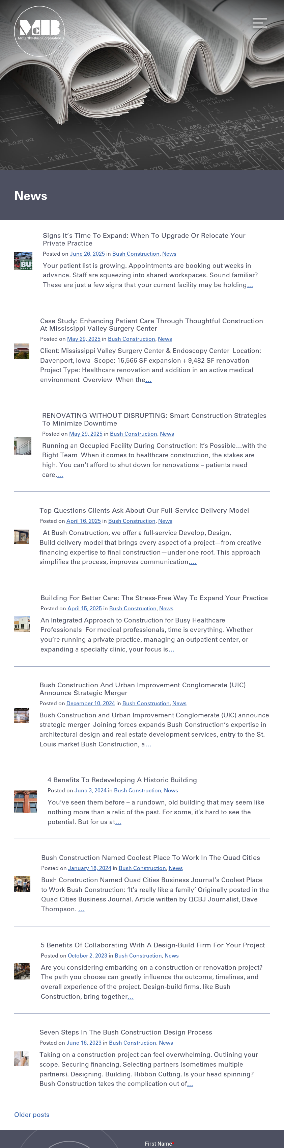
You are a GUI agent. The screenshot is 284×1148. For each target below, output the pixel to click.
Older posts (32, 1114)
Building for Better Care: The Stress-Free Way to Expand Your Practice (154, 597)
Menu (258, 23)
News (169, 253)
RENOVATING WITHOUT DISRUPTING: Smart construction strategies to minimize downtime (154, 419)
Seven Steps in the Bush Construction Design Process (125, 1032)
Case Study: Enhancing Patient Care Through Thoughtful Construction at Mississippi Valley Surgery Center (151, 324)
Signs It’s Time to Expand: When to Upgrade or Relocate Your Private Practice (144, 239)
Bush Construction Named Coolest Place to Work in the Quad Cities (150, 857)
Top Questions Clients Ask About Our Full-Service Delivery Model (144, 510)
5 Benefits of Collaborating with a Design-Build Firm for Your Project (153, 945)
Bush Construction (136, 253)
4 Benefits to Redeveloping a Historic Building (122, 779)
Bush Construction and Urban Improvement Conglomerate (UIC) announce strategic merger (142, 688)
